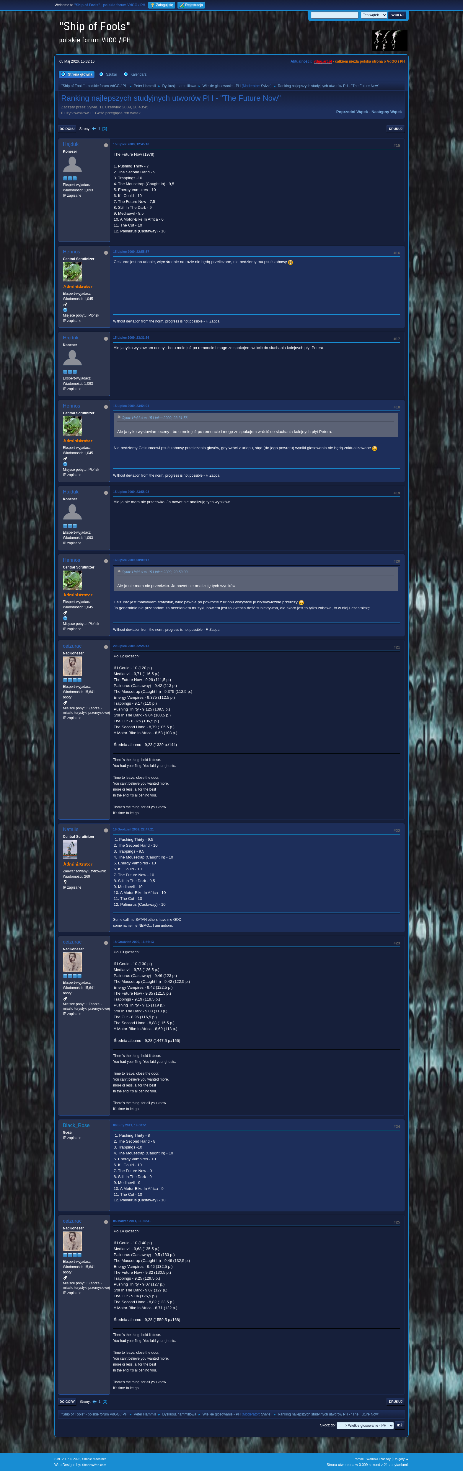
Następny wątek (386, 112)
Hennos (71, 252)
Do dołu (67, 129)
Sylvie (265, 86)
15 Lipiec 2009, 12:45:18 (131, 144)
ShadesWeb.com (94, 1465)
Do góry (67, 1401)
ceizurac (72, 646)
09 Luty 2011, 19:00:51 (130, 1125)
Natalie (71, 829)
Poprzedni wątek (352, 112)
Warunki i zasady (378, 1459)
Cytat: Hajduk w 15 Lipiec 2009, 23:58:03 (155, 572)
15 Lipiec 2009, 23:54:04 (131, 406)
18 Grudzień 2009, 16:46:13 (133, 942)
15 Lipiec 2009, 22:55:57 (131, 251)
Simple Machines (94, 1459)
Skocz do (327, 1425)
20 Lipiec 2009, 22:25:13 (131, 646)
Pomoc (359, 1459)
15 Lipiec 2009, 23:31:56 (131, 337)
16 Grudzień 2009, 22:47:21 (133, 829)
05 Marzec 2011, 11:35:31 (132, 1221)
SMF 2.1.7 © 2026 (67, 1459)
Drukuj (395, 129)
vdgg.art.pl (323, 61)
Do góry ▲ (401, 1459)
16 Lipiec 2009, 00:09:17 (131, 560)
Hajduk (71, 144)
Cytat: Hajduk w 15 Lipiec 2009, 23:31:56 (155, 418)
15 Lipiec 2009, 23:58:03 (131, 491)
